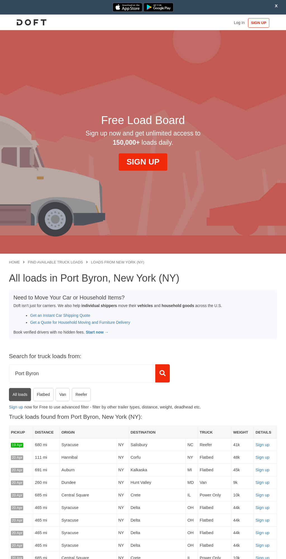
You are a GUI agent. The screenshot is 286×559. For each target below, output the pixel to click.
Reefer (81, 394)
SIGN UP (260, 23)
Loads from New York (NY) (117, 262)
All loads (20, 394)
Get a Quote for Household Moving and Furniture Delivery (80, 322)
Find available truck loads (55, 262)
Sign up (16, 407)
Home (14, 262)
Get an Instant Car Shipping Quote (60, 315)
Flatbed (43, 394)
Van (62, 394)
